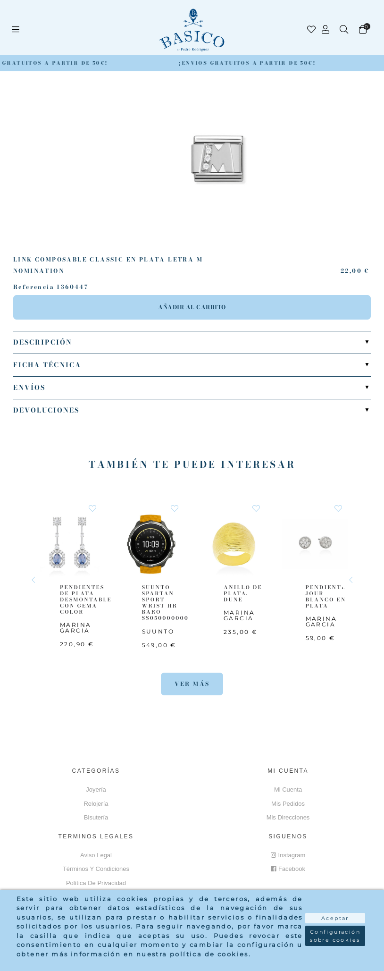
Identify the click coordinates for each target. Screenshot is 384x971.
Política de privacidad (96, 883)
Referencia (33, 287)
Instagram (288, 855)
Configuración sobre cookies (335, 936)
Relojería (95, 803)
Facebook (288, 868)
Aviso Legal (96, 855)
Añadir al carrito (192, 307)
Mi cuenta (288, 789)
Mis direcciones (288, 817)
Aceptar (335, 918)
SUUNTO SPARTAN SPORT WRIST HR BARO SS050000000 (165, 602)
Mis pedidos (288, 803)
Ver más (192, 683)
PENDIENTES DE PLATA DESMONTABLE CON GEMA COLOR (86, 599)
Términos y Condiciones (96, 868)
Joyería (96, 789)
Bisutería (96, 817)
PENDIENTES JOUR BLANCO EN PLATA (328, 596)
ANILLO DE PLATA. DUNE (243, 593)
